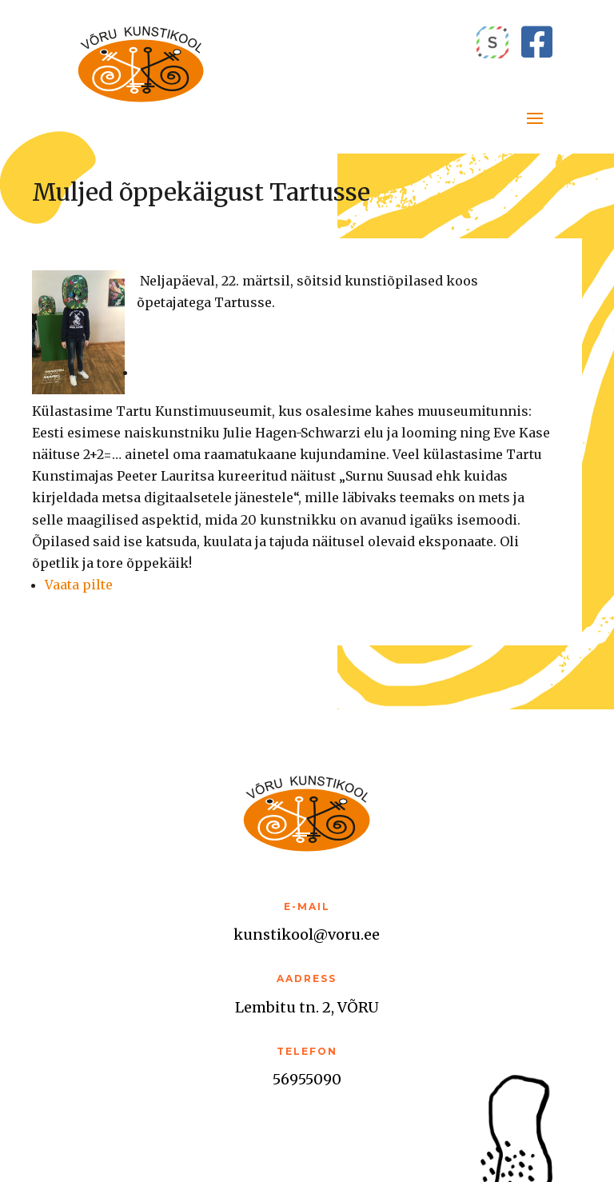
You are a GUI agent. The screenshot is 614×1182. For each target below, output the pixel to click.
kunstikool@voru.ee (306, 934)
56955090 (307, 1079)
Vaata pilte (79, 585)
